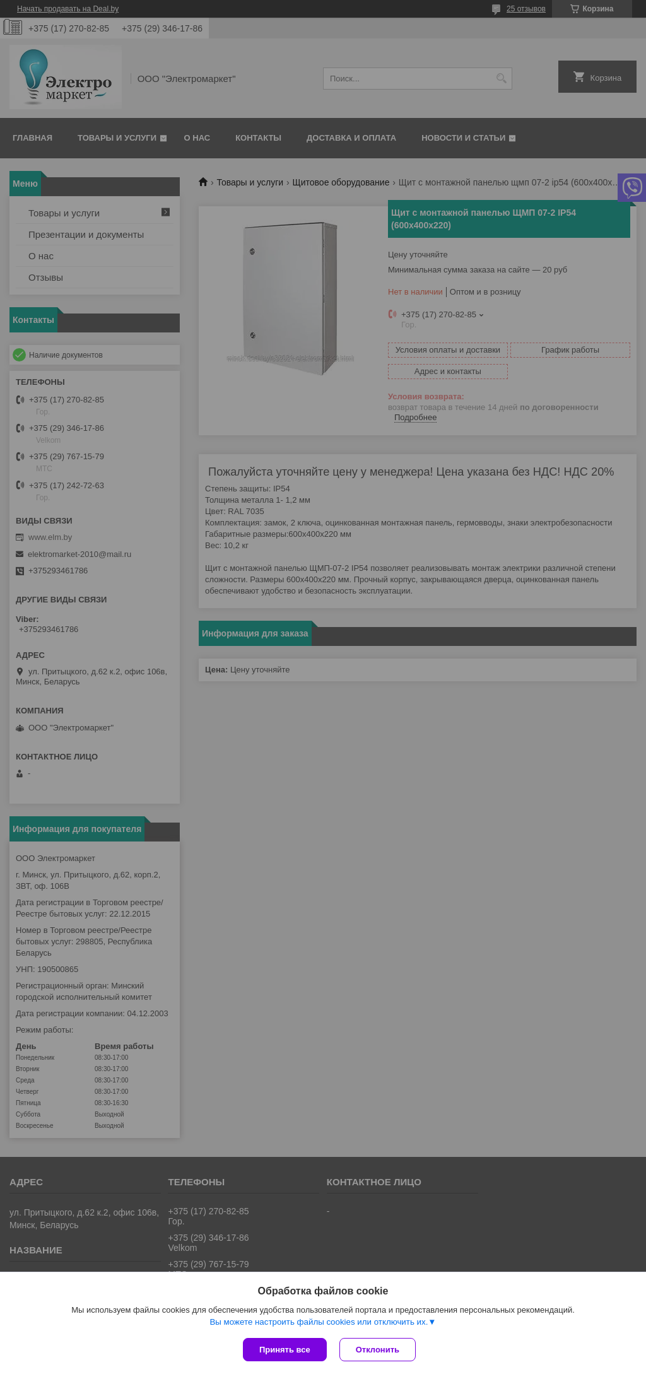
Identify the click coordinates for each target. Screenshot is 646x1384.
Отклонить (377, 1349)
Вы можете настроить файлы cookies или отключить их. (318, 1322)
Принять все (284, 1349)
